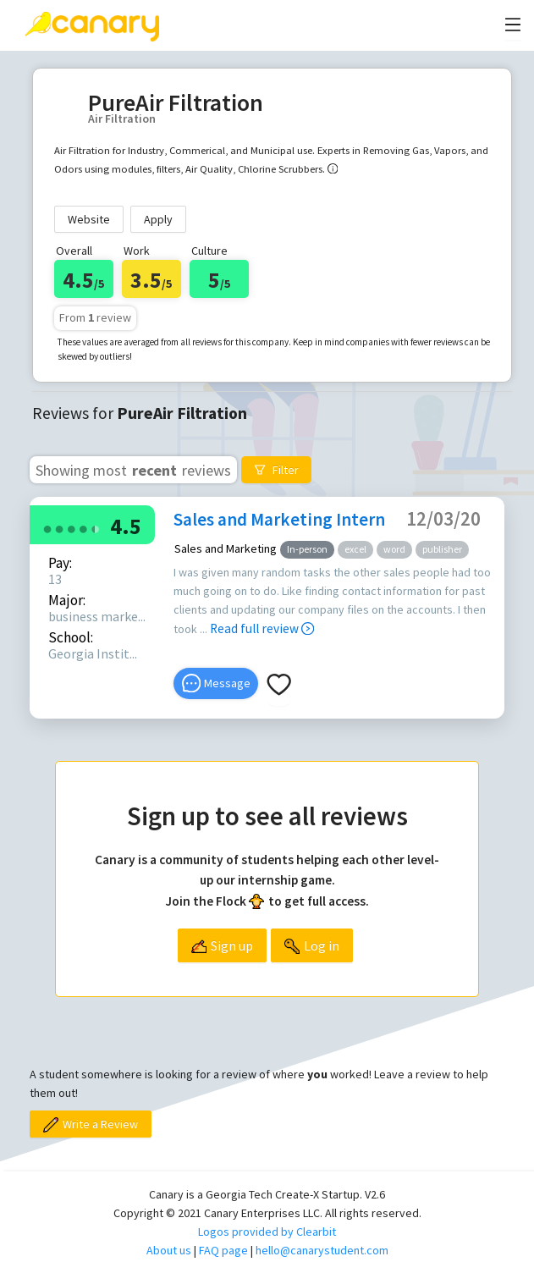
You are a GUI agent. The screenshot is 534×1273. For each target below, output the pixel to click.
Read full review (262, 628)
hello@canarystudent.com (322, 1250)
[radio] (47, 528)
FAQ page (223, 1250)
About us (168, 1250)
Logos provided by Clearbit (267, 1231)
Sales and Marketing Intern (279, 519)
